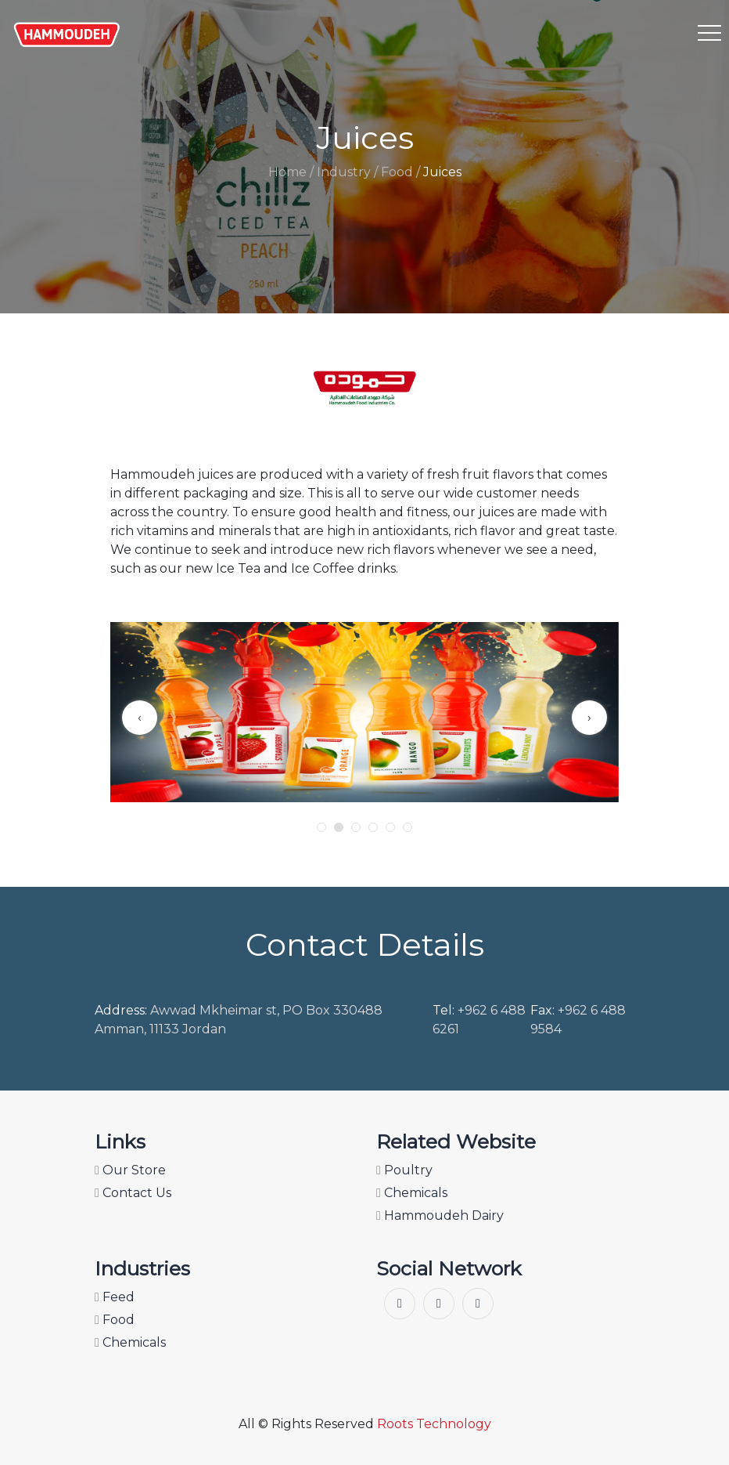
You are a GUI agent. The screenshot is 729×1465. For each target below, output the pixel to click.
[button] (321, 827)
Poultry (404, 1170)
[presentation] (139, 717)
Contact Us (133, 1192)
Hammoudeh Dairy (440, 1215)
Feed (115, 1297)
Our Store (130, 1170)
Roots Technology (434, 1423)
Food (115, 1319)
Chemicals (411, 1192)
